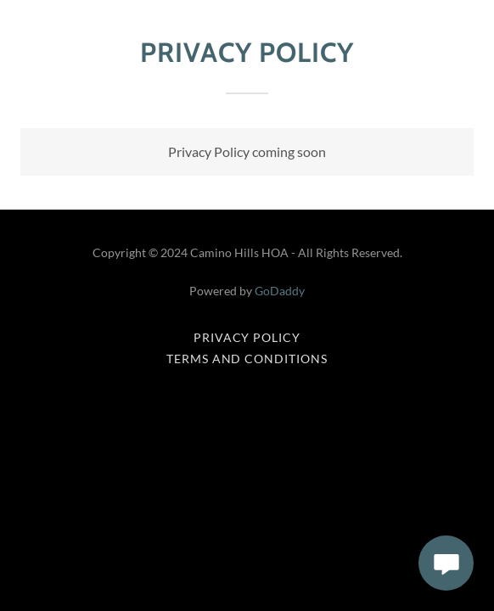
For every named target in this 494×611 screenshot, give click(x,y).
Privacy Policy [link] (247, 337)
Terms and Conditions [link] (247, 358)
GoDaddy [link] (280, 290)
